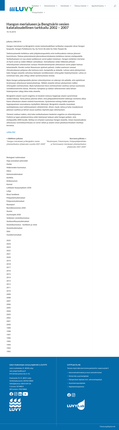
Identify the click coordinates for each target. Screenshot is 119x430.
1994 (9, 344)
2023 (9, 247)
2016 (9, 271)
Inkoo (9, 171)
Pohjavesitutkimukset (15, 201)
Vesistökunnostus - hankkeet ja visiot (22, 224)
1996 (9, 338)
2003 (9, 314)
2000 (9, 324)
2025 (9, 240)
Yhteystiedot (37, 13)
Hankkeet (65, 6)
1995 (9, 341)
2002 (9, 318)
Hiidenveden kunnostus (16, 167)
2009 (9, 294)
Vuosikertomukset (14, 235)
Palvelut (35, 6)
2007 (9, 301)
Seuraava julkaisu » (66, 142)
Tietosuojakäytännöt (107, 426)
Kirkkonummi (12, 181)
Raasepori (11, 204)
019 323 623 (13, 374)
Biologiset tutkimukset (16, 157)
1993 (9, 348)
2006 (9, 304)
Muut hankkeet (13, 194)
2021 (9, 254)
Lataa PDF (11, 132)
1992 (9, 351)
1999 (9, 328)
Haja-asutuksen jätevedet (17, 161)
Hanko (9, 164)
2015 (9, 274)
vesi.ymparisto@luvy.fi (17, 371)
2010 (9, 291)
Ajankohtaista (98, 6)
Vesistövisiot (49, 6)
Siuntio (9, 211)
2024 (9, 244)
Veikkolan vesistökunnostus (18, 218)
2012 (9, 284)
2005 (9, 307)
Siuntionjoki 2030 (14, 214)
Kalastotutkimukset (15, 174)
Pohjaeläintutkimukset (16, 198)
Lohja (9, 191)
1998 (9, 331)
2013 (9, 281)
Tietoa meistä (80, 6)
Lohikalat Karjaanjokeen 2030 (19, 187)
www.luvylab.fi (103, 368)
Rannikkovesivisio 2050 (16, 208)
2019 (9, 260)
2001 (9, 321)
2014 (9, 277)
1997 (9, 334)
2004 (9, 311)
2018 (9, 264)
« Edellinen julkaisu (26, 141)
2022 (9, 250)
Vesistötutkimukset (14, 228)
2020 (9, 257)
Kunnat (9, 184)
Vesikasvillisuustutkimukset (18, 221)
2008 (9, 297)
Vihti (8, 231)
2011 (9, 287)
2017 (9, 267)
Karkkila (10, 177)
